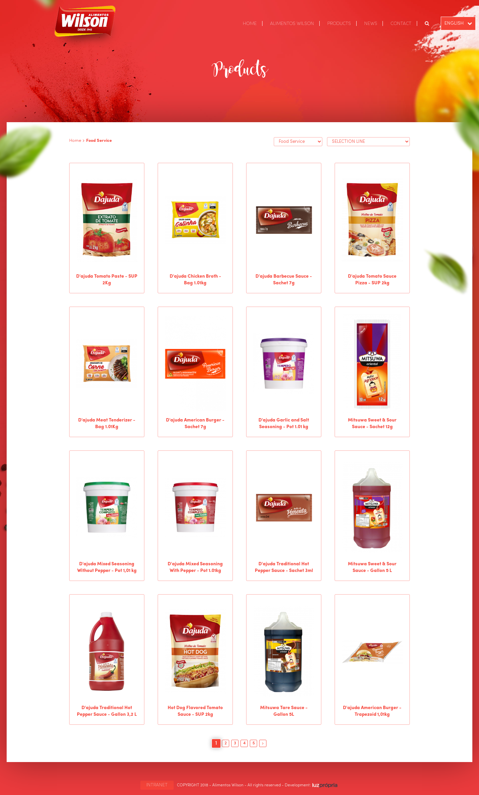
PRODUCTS (339, 23)
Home (75, 140)
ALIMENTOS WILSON (292, 23)
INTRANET (157, 785)
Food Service (99, 140)
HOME (250, 23)
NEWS (370, 23)
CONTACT (401, 23)
